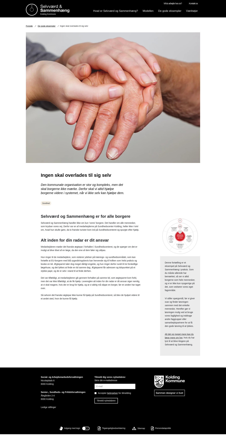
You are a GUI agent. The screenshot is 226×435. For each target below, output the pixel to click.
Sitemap (138, 429)
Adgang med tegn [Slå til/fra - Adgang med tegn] (73, 429)
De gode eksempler (47, 27)
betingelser (112, 394)
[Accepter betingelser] (117, 394)
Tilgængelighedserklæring (111, 429)
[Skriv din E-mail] (115, 386)
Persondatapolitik (161, 429)
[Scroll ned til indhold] (113, 156)
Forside (29, 27)
